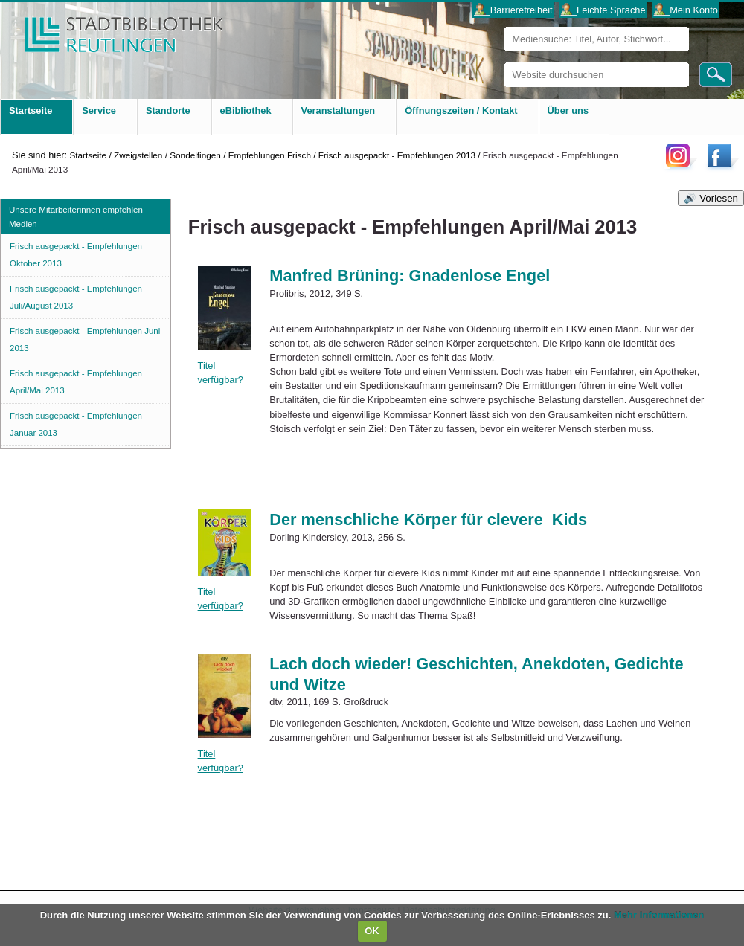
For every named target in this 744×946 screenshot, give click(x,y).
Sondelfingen (195, 155)
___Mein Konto (686, 10)
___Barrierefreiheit (513, 10)
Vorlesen (718, 198)
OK (372, 930)
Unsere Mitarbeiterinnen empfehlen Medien (76, 216)
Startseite (87, 155)
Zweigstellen (138, 155)
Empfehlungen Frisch (269, 155)
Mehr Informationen (659, 915)
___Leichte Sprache (603, 10)
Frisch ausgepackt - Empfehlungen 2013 (396, 155)
